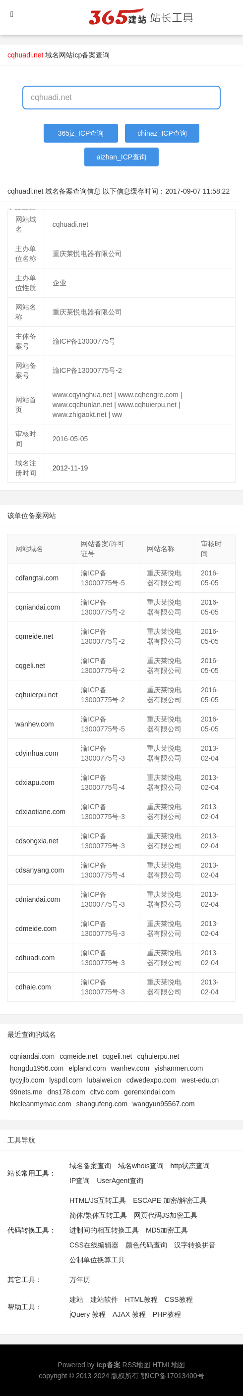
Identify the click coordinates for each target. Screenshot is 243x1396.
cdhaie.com (33, 987)
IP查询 (79, 1181)
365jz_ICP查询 (81, 133)
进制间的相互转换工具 (104, 1230)
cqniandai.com (37, 607)
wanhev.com (34, 724)
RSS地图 (136, 1365)
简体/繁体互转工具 (98, 1215)
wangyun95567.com (163, 1104)
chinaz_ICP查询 (162, 133)
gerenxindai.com (149, 1092)
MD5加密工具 (167, 1230)
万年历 (79, 1280)
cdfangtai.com (37, 578)
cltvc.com (104, 1092)
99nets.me (26, 1092)
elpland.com (87, 1068)
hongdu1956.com (36, 1068)
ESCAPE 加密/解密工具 (170, 1200)
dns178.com (66, 1092)
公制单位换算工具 (97, 1260)
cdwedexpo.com (151, 1080)
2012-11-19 (70, 468)
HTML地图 (168, 1365)
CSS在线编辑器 (94, 1245)
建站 (76, 1299)
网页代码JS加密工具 (165, 1215)
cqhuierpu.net (36, 695)
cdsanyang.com (39, 870)
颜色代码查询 (146, 1245)
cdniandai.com (37, 899)
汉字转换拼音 (195, 1245)
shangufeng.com (102, 1104)
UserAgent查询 (120, 1181)
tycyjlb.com (27, 1080)
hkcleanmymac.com (40, 1104)
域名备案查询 (90, 1166)
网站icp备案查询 (84, 55)
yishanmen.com (178, 1068)
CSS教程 (179, 1299)
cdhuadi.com (35, 958)
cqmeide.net (34, 636)
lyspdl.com (65, 1080)
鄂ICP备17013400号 (172, 1376)
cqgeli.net (30, 666)
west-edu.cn (200, 1080)
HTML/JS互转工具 (97, 1200)
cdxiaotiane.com (40, 812)
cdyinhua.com (36, 753)
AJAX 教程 (129, 1314)
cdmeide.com (36, 928)
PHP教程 (167, 1314)
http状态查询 (190, 1166)
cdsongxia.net (36, 841)
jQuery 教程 (87, 1314)
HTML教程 (141, 1299)
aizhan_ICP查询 (121, 157)
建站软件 (104, 1299)
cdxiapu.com (35, 782)
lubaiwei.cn (104, 1080)
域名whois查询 (141, 1166)
